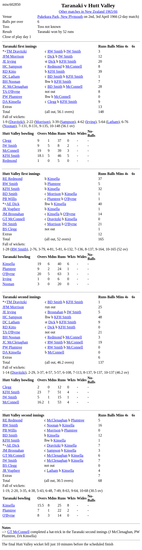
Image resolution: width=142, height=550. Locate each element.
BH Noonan (11, 81)
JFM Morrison (13, 56)
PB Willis (10, 199)
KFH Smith (67, 61)
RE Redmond (12, 179)
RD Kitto (9, 71)
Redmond (54, 66)
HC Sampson (12, 66)
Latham (112, 122)
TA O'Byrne (11, 92)
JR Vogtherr (11, 209)
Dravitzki (16, 122)
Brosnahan (55, 312)
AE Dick (12, 204)
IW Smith (74, 51)
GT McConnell (14, 219)
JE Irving (9, 61)
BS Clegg (10, 229)
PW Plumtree (12, 97)
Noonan (9, 126)
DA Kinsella (12, 102)
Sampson (68, 122)
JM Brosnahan (13, 214)
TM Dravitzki (16, 51)
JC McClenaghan (15, 87)
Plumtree (54, 184)
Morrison (42, 122)
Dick (51, 56)
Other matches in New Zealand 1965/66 (88, 11)
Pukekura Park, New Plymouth (60, 17)
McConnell (73, 66)
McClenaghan (57, 420)
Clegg (51, 102)
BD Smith (54, 76)
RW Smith (55, 51)
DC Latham (11, 76)
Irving (90, 122)
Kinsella (53, 179)
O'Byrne (70, 199)
